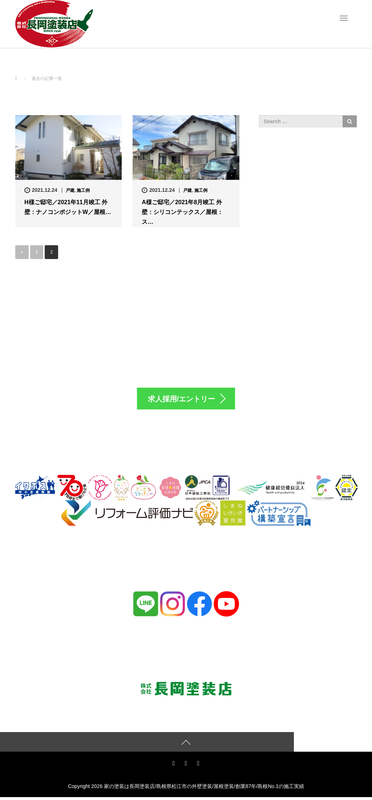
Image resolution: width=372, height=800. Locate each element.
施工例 (83, 190)
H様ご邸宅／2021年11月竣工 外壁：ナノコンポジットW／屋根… (67, 207)
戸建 (70, 190)
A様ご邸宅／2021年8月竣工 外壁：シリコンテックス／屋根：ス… (182, 212)
